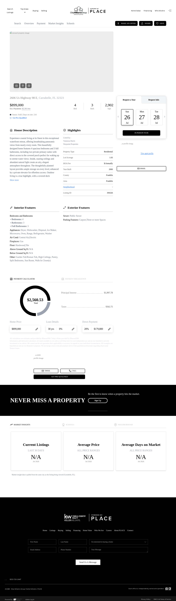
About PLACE (119, 529)
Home (44, 529)
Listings (52, 529)
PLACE (40, 587)
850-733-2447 (15, 578)
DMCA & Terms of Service (162, 598)
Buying (35, 11)
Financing (148, 11)
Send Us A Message (88, 561)
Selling (44, 11)
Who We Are (160, 11)
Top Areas (25, 11)
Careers (109, 529)
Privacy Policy (145, 598)
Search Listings (10, 11)
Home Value (136, 11)
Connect (131, 529)
